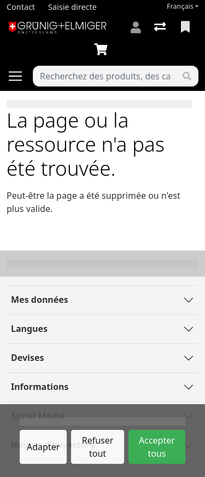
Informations (39, 387)
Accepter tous (157, 446)
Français (180, 6)
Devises (27, 358)
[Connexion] (136, 27)
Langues (29, 329)
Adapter (43, 447)
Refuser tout (98, 446)
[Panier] (103, 49)
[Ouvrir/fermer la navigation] (20, 76)
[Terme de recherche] (105, 76)
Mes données (39, 300)
